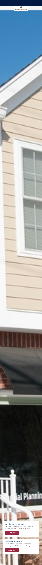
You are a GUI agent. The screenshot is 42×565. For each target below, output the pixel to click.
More (12, 532)
